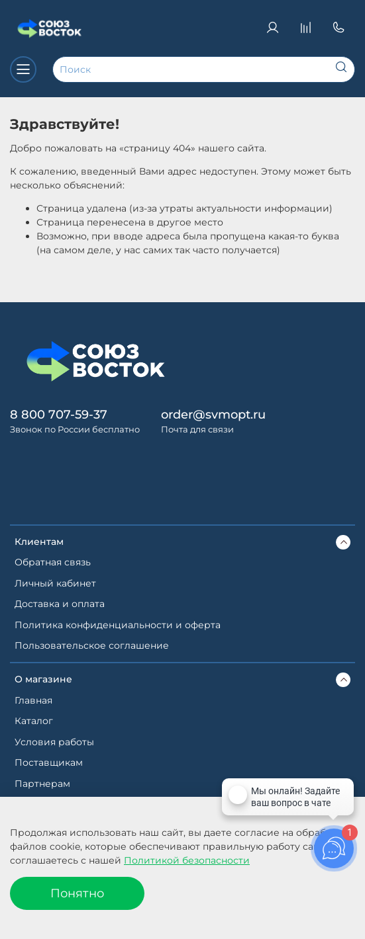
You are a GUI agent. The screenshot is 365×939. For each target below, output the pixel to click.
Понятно (77, 893)
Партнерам (42, 784)
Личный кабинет (55, 583)
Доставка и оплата (60, 604)
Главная (33, 700)
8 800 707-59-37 (58, 414)
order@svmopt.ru (213, 414)
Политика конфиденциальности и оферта (118, 625)
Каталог (34, 721)
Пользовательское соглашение (92, 645)
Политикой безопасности (187, 860)
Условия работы (54, 742)
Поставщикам (49, 762)
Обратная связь (53, 562)
